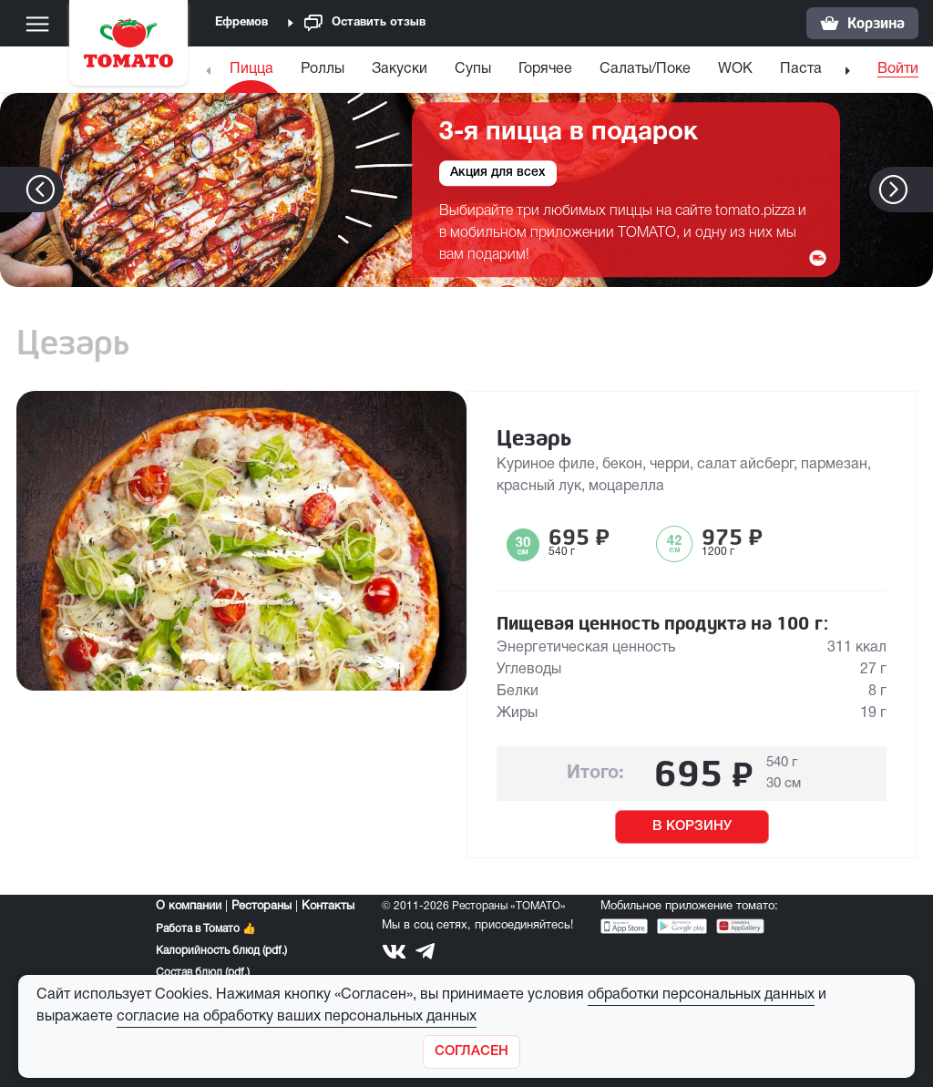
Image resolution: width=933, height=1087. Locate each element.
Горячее (545, 69)
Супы (473, 69)
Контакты (328, 906)
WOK (735, 69)
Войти (897, 69)
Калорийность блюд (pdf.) (221, 951)
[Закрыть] (471, 1052)
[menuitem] (253, 73)
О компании (188, 906)
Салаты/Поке (645, 69)
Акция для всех (498, 173)
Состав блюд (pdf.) (203, 973)
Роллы (322, 69)
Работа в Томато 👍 (206, 929)
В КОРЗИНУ (692, 826)
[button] (920, 189)
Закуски (399, 69)
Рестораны (261, 906)
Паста (801, 69)
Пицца (251, 69)
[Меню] (37, 23)
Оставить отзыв (364, 23)
